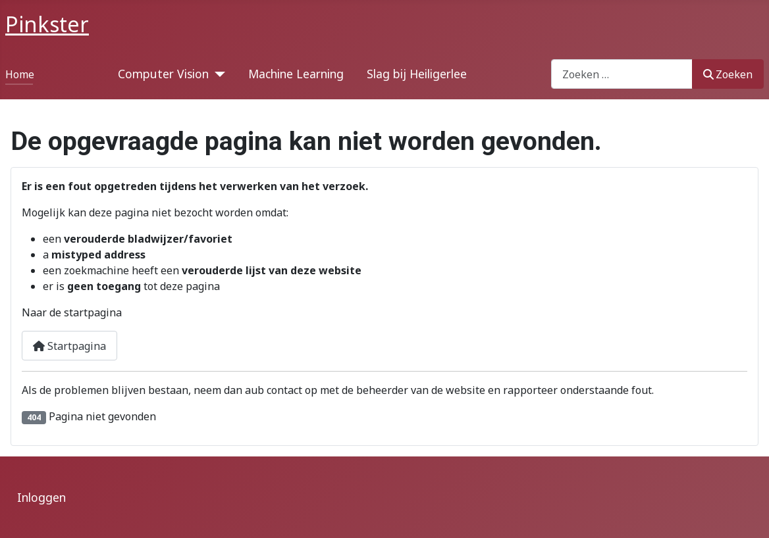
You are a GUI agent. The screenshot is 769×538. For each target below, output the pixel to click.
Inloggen (41, 497)
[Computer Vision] (217, 73)
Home (19, 74)
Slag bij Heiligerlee (417, 74)
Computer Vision (163, 74)
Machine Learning (296, 74)
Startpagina (69, 346)
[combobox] (622, 74)
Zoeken (728, 74)
